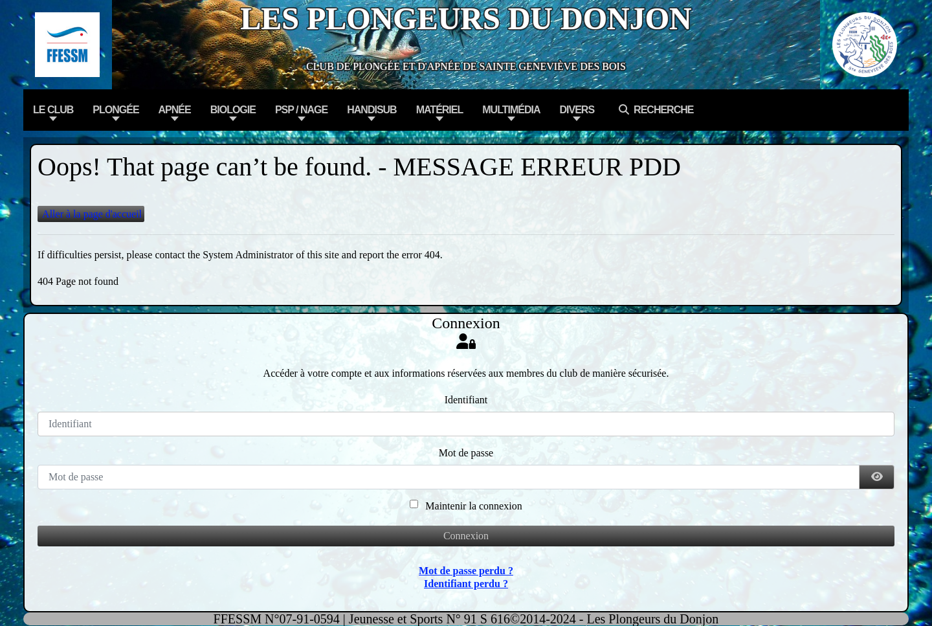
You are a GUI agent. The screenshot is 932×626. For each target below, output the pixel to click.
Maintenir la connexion (473, 505)
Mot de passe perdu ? (466, 570)
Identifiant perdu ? (466, 583)
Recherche (653, 109)
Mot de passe (466, 452)
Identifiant (466, 399)
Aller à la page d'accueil (91, 213)
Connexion (466, 535)
